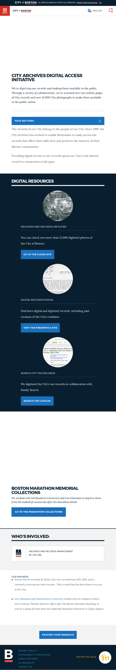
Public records (28, 659)
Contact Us (25, 667)
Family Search (22, 579)
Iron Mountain (23, 599)
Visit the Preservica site (40, 328)
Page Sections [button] (58, 121)
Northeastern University (49, 599)
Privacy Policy (27, 651)
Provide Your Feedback (58, 635)
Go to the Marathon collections (39, 512)
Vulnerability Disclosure (34, 655)
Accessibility (26, 663)
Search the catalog (37, 401)
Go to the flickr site (38, 255)
